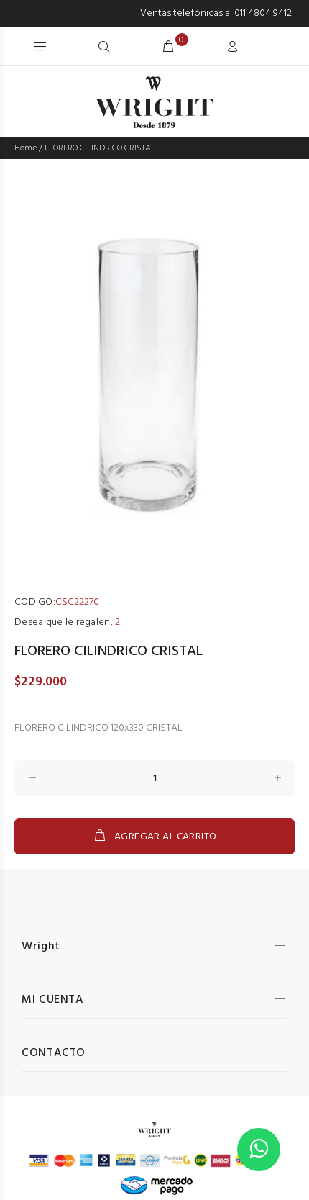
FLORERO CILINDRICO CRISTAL (100, 148)
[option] (154, 376)
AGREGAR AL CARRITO (155, 836)
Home (25, 148)
